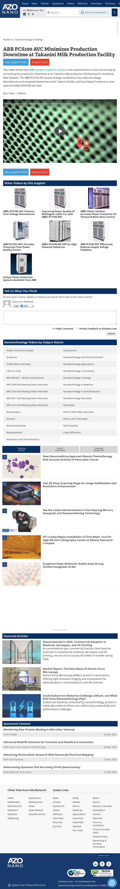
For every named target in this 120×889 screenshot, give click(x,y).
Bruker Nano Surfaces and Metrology (27, 747)
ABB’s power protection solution (48, 69)
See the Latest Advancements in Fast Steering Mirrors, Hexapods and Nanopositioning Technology (78, 511)
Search (96, 802)
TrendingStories (21, 449)
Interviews (58, 818)
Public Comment (64, 328)
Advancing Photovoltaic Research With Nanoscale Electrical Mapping (48, 754)
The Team (78, 830)
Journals (57, 826)
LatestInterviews (60, 449)
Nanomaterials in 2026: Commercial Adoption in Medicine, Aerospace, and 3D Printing (74, 643)
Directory (57, 822)
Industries (78, 818)
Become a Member (102, 806)
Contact (97, 814)
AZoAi (32, 806)
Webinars (58, 814)
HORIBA (13, 734)
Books (76, 798)
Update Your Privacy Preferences (27, 885)
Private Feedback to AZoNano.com (98, 328)
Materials (77, 810)
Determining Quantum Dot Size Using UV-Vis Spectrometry (41, 767)
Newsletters (99, 810)
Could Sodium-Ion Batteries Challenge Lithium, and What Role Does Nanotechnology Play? (80, 697)
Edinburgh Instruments (20, 772)
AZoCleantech (15, 806)
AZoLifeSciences (37, 814)
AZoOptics (13, 810)
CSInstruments (16, 759)
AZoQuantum (35, 802)
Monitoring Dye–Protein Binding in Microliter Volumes (39, 729)
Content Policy (100, 836)
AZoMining (13, 818)
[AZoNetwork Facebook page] (29, 14)
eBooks (76, 802)
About (96, 798)
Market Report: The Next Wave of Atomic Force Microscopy (74, 670)
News (56, 798)
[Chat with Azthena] (112, 882)
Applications (79, 814)
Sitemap (77, 826)
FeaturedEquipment (99, 449)
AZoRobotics (14, 802)
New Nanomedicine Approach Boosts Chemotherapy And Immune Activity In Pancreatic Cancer (77, 457)
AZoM (10, 798)
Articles (57, 802)
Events (76, 806)
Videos (56, 810)
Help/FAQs (78, 822)
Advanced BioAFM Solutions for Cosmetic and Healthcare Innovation (48, 742)
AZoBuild (12, 814)
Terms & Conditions (98, 824)
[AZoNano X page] (33, 14)
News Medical (36, 810)
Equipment (58, 806)
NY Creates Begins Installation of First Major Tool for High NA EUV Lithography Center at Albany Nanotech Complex (78, 540)
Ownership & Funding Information (99, 843)
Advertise (97, 818)
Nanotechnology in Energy (29, 39)
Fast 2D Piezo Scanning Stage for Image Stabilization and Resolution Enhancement (79, 484)
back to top (104, 855)
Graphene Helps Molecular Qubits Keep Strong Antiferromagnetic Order (73, 565)
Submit (111, 333)
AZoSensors (35, 798)
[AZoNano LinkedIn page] (24, 14)
